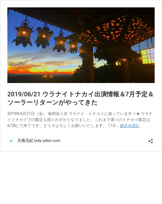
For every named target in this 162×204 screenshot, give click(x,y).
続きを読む (130, 125)
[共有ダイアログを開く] (151, 139)
